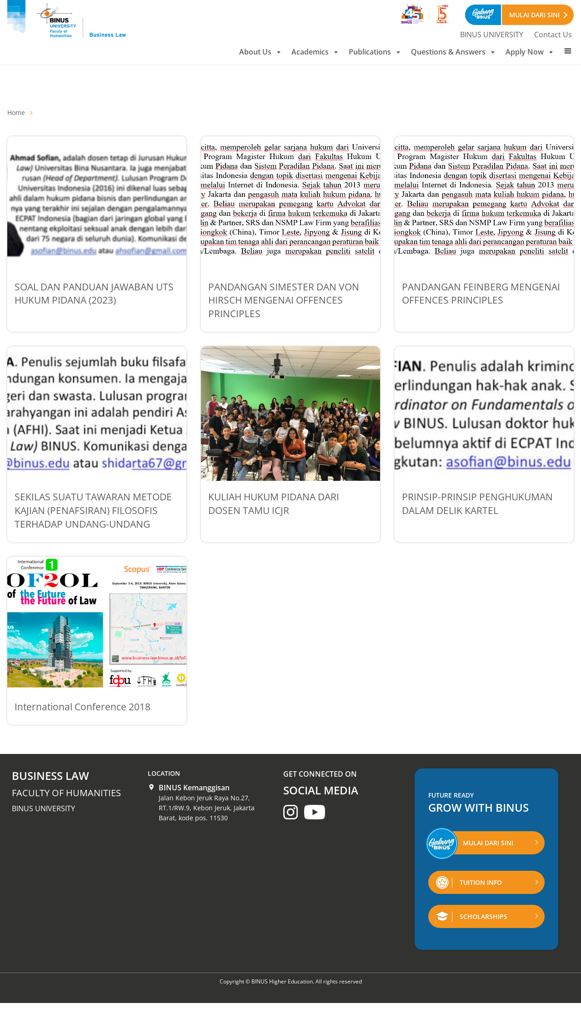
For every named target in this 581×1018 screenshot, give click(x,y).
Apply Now (529, 52)
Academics (314, 52)
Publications (374, 52)
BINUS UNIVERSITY (491, 35)
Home (16, 112)
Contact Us (553, 35)
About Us (259, 52)
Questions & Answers (453, 52)
